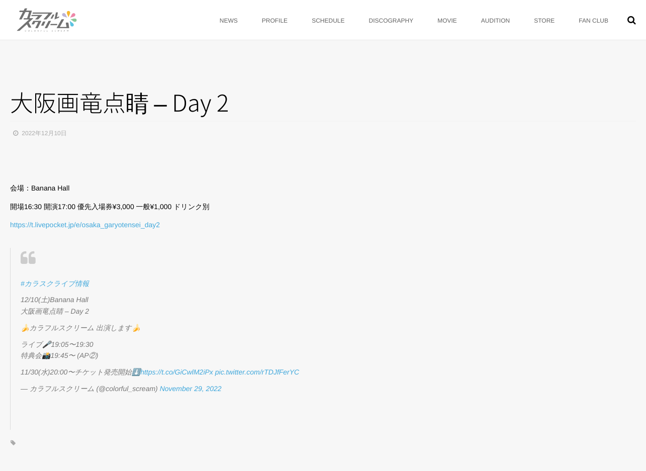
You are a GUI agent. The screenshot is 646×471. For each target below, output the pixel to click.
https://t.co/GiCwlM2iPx (176, 372)
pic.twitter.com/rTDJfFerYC (257, 372)
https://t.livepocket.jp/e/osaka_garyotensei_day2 (85, 225)
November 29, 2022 (191, 389)
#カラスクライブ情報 (55, 283)
